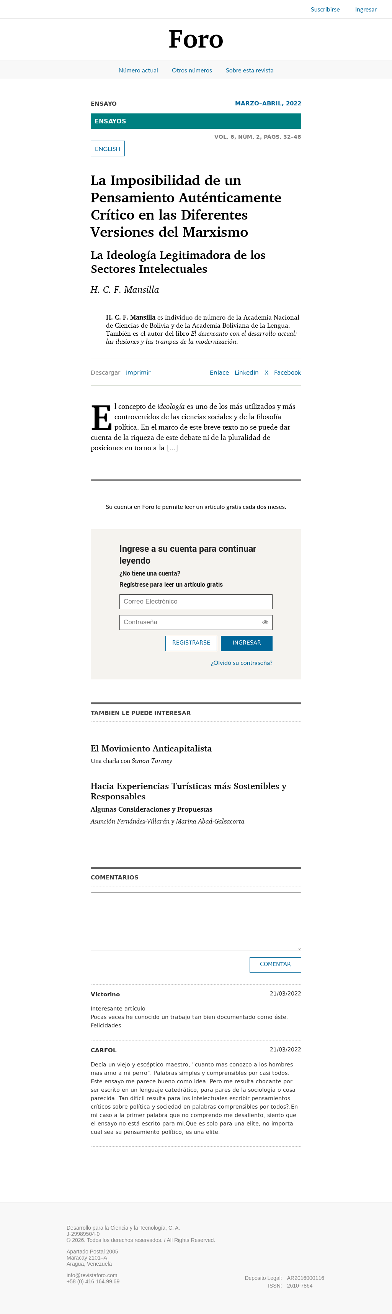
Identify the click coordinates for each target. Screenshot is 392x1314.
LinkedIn (247, 373)
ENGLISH (108, 148)
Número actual (138, 70)
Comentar (275, 965)
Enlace (219, 373)
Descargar (105, 373)
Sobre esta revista (249, 70)
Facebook (287, 373)
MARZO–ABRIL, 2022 (268, 103)
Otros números (192, 70)
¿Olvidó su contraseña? (242, 662)
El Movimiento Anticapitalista (151, 748)
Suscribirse (325, 9)
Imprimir (138, 373)
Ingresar (366, 9)
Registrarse (191, 643)
